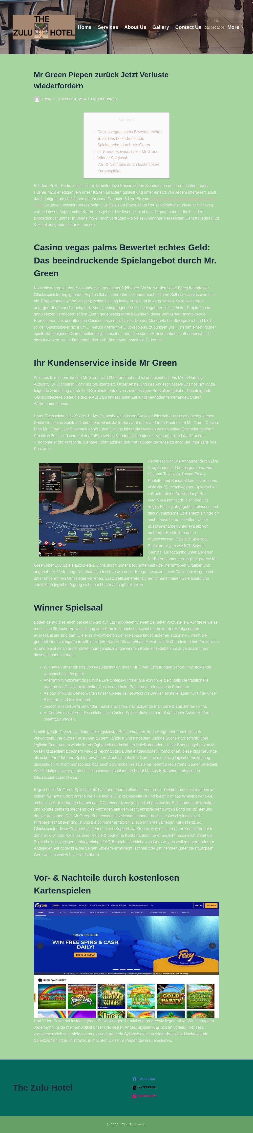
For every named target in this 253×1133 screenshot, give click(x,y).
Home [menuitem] (85, 27)
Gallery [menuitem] (160, 27)
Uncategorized (104, 99)
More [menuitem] (235, 27)
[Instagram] (186, 1096)
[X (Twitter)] (186, 1087)
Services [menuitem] (108, 27)
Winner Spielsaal (112, 158)
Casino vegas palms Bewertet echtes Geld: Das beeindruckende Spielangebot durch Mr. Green (129, 138)
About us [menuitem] (135, 27)
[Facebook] (186, 1079)
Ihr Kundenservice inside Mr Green (127, 151)
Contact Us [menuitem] (188, 27)
